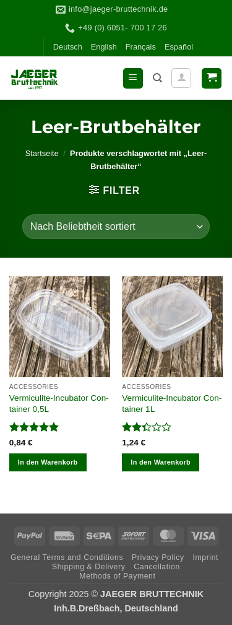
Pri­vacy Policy (158, 557)
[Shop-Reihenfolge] (116, 226)
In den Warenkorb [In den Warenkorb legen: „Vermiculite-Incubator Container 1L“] (161, 462)
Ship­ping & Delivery (88, 566)
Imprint (205, 557)
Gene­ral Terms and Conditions (67, 557)
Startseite (42, 153)
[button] (133, 78)
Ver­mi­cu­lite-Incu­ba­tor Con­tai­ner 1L (171, 403)
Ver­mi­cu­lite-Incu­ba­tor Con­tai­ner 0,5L (59, 403)
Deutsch (67, 46)
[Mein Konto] (181, 78)
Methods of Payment (117, 576)
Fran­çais (141, 46)
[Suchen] (157, 78)
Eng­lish (104, 46)
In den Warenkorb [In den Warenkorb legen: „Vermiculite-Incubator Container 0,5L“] (48, 462)
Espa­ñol (179, 46)
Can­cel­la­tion (157, 566)
